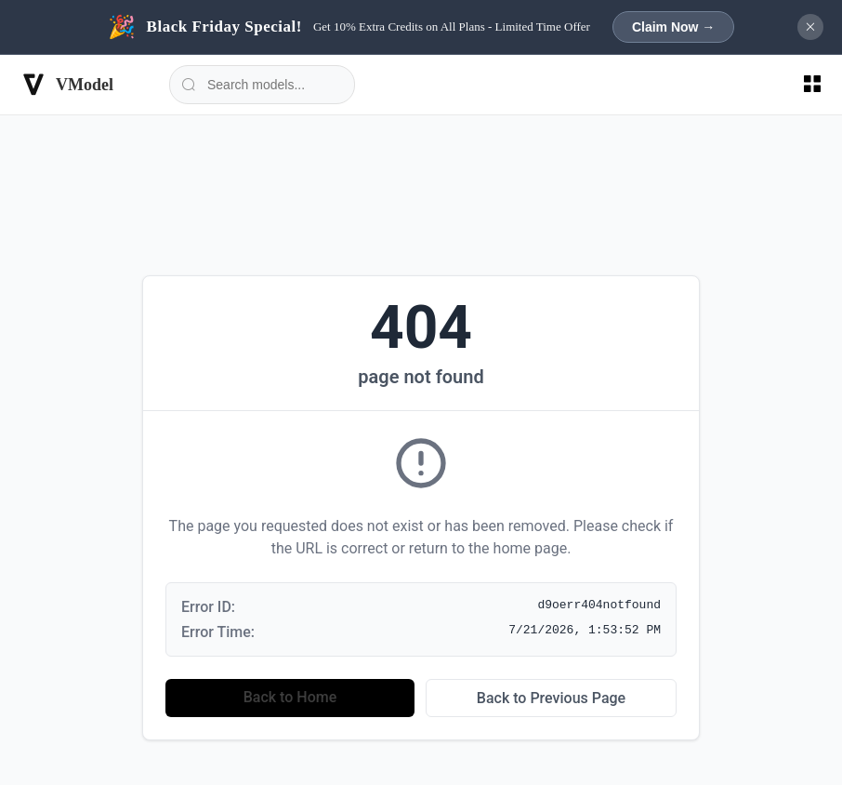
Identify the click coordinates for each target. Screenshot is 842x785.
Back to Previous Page (551, 698)
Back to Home (290, 697)
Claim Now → (673, 27)
